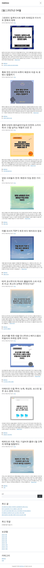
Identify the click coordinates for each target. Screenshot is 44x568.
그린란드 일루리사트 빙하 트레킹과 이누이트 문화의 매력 (21, 19)
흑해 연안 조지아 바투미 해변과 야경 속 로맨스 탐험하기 (21, 73)
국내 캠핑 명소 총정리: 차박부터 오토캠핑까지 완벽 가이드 (15, 507)
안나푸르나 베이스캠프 (8, 381)
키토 (4, 487)
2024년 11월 (4, 546)
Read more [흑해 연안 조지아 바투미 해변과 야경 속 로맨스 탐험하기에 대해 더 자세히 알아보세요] (36, 112)
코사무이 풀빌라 (7, 328)
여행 (3, 560)
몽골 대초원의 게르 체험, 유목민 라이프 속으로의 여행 (14, 515)
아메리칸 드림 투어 (7, 434)
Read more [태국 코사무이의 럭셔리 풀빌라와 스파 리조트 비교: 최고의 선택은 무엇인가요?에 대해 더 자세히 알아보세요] (12, 323)
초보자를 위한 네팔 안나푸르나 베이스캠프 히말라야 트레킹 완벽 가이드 (21, 337)
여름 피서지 (6, 274)
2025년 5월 (4, 535)
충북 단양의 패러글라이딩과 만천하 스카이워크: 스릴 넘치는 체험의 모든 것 (21, 126)
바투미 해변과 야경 (7, 118)
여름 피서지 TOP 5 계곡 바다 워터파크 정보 (21, 230)
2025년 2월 (4, 540)
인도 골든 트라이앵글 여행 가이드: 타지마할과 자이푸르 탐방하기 (16, 511)
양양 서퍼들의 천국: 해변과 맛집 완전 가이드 (21, 179)
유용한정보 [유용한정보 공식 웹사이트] (21, 566)
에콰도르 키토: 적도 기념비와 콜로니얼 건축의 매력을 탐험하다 (22, 442)
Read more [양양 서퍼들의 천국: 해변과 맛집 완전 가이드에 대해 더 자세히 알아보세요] (27, 218)
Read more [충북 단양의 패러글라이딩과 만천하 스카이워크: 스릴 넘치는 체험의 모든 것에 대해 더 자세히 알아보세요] (33, 165)
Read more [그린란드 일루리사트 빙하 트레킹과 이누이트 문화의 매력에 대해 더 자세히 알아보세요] (17, 59)
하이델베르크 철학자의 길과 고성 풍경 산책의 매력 (13, 513)
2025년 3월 (4, 538)
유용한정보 (5, 3)
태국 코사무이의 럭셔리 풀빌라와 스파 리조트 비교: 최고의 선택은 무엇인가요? (21, 282)
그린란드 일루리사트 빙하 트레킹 (10, 65)
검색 (3, 494)
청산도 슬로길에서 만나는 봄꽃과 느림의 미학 (12, 509)
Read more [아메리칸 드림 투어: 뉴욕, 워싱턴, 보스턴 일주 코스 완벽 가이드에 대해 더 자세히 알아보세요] (19, 429)
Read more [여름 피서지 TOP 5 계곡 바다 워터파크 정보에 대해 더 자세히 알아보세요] (24, 269)
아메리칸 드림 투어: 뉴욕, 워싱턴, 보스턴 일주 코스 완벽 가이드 (22, 389)
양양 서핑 (5, 224)
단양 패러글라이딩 (7, 171)
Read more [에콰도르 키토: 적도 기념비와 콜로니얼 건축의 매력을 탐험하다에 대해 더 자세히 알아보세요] (33, 482)
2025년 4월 (4, 536)
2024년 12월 (4, 544)
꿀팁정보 (5, 63)
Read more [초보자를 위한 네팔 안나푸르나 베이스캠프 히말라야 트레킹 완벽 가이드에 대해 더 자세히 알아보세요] (37, 376)
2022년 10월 (4, 548)
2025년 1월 (4, 542)
